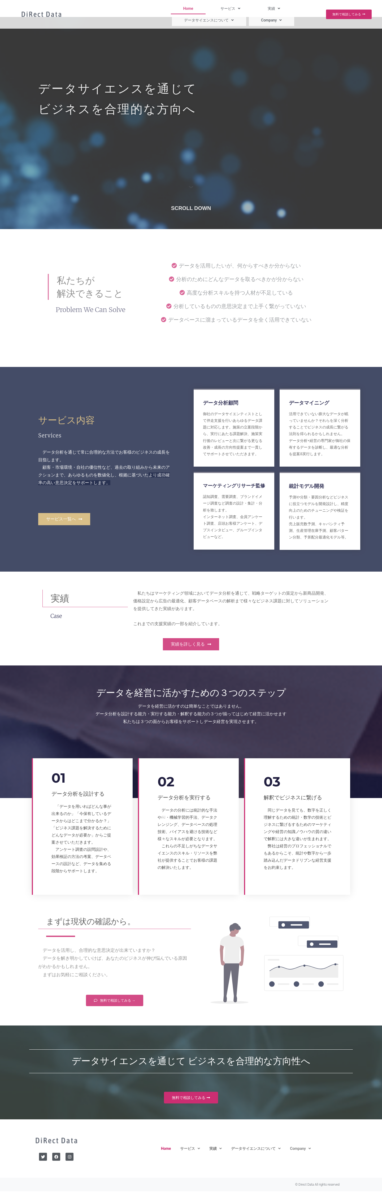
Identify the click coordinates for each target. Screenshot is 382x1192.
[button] (186, 8)
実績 (212, 8)
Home (160, 8)
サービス (186, 8)
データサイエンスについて (254, 8)
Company (300, 8)
